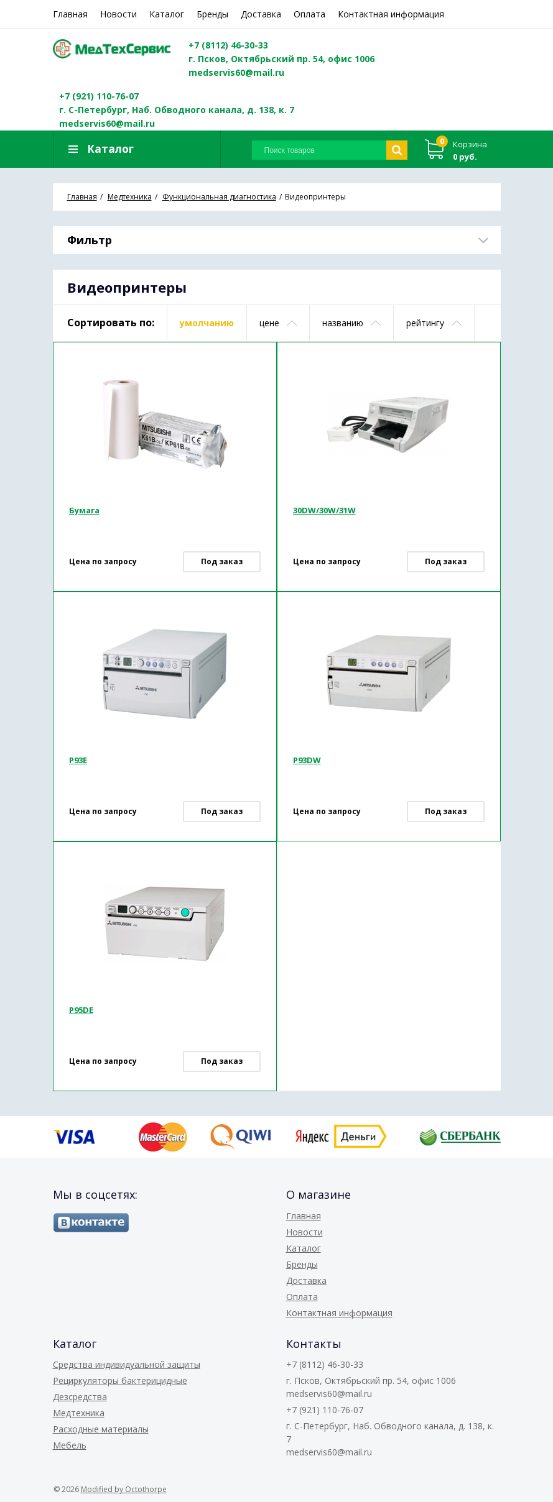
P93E (78, 760)
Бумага (84, 510)
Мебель (69, 1445)
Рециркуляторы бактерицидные (120, 1380)
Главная (70, 14)
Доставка (261, 14)
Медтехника (79, 1413)
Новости (118, 14)
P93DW (307, 760)
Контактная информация (391, 14)
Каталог (166, 14)
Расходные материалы (101, 1429)
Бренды (212, 14)
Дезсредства (80, 1397)
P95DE (81, 1009)
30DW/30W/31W (324, 510)
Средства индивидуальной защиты (126, 1364)
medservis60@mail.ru (236, 72)
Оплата (309, 14)
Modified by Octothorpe (124, 1489)
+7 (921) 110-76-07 (99, 96)
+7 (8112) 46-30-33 (228, 45)
